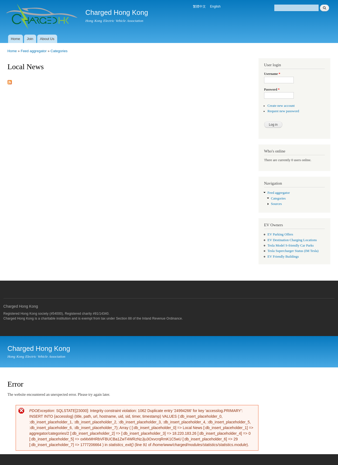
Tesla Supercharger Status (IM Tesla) (292, 251)
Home (15, 39)
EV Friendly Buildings (283, 256)
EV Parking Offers (280, 234)
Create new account (281, 106)
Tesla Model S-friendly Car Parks (290, 245)
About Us (47, 39)
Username (272, 74)
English (215, 6)
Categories (58, 51)
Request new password (283, 111)
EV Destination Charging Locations (292, 240)
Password (272, 89)
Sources (276, 204)
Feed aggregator (34, 51)
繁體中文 (199, 6)
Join (30, 39)
